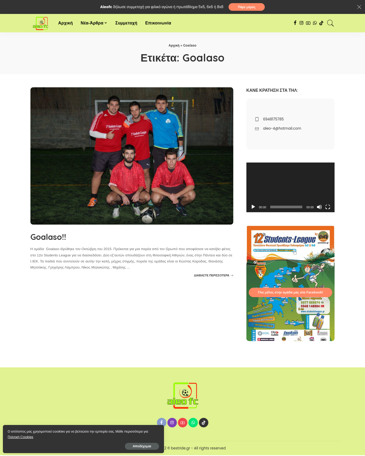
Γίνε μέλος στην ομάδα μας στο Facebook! (290, 293)
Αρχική (173, 46)
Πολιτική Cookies (28, 435)
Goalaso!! (54, 236)
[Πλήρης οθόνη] (327, 207)
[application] (290, 188)
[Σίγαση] (319, 207)
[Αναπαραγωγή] (253, 207)
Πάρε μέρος (247, 7)
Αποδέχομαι (60, 445)
